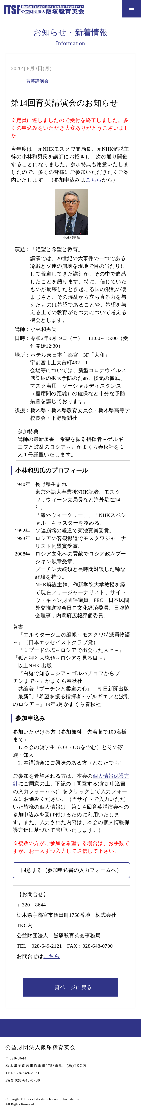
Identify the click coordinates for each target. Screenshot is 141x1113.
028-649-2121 (47, 946)
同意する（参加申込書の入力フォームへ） (71, 870)
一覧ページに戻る (70, 987)
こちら (94, 180)
